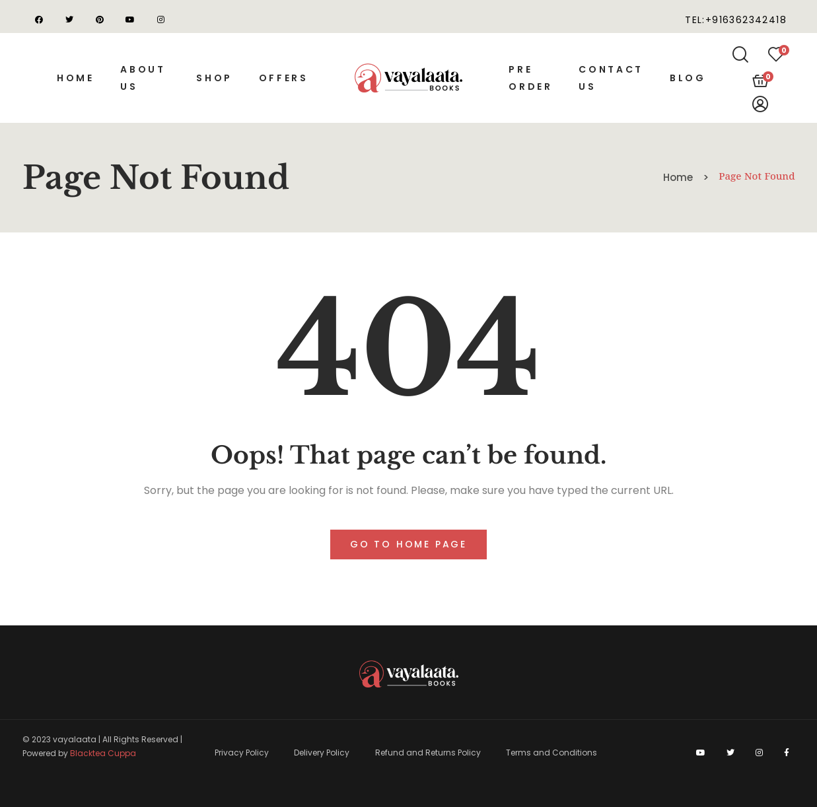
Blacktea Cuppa (103, 753)
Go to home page (408, 544)
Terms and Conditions (551, 752)
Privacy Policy (242, 752)
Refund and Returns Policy (428, 752)
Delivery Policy (321, 752)
